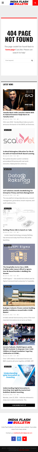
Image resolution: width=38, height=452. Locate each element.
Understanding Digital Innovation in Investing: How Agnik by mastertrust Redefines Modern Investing (16, 390)
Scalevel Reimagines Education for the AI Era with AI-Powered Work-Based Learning (18, 152)
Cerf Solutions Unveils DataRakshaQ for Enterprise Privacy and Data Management (18, 191)
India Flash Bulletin (24, 450)
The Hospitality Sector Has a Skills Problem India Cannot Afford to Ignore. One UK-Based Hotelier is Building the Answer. (17, 270)
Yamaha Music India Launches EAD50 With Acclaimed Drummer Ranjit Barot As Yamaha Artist (18, 114)
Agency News (8, 91)
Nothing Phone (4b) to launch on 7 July (17, 230)
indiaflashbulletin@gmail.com (22, 433)
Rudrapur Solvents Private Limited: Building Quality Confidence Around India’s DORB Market (19, 310)
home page (10, 50)
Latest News (8, 84)
